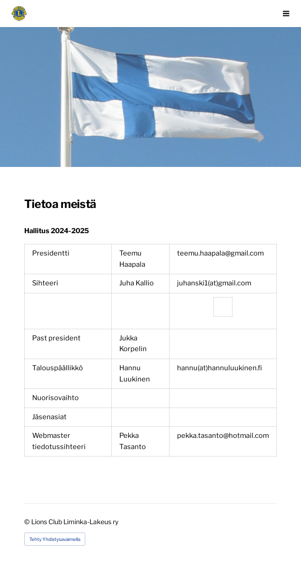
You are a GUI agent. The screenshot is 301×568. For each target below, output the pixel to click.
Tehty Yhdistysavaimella (54, 539)
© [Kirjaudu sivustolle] (27, 522)
